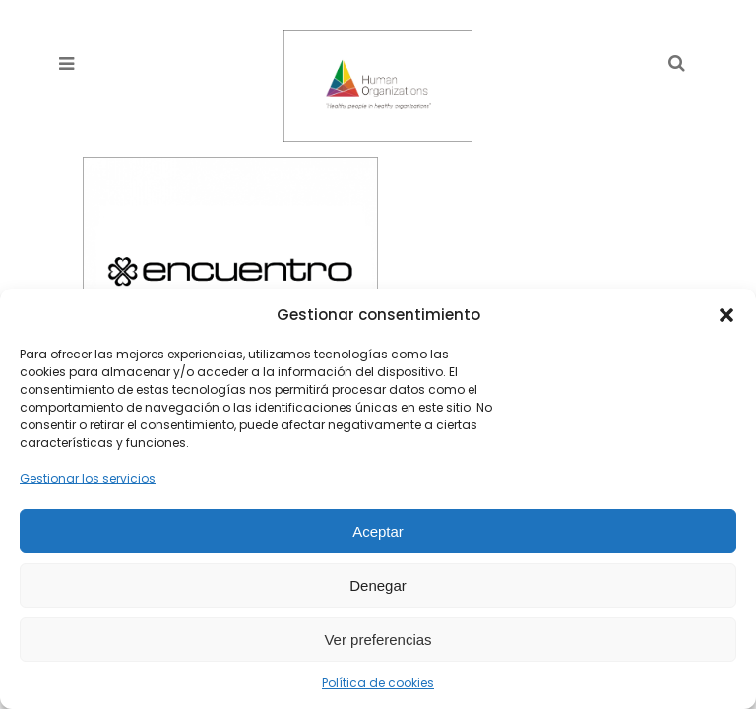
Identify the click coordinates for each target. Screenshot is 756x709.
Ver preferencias (377, 639)
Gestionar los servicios (88, 478)
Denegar (378, 585)
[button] (726, 315)
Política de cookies (378, 683)
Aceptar (378, 531)
